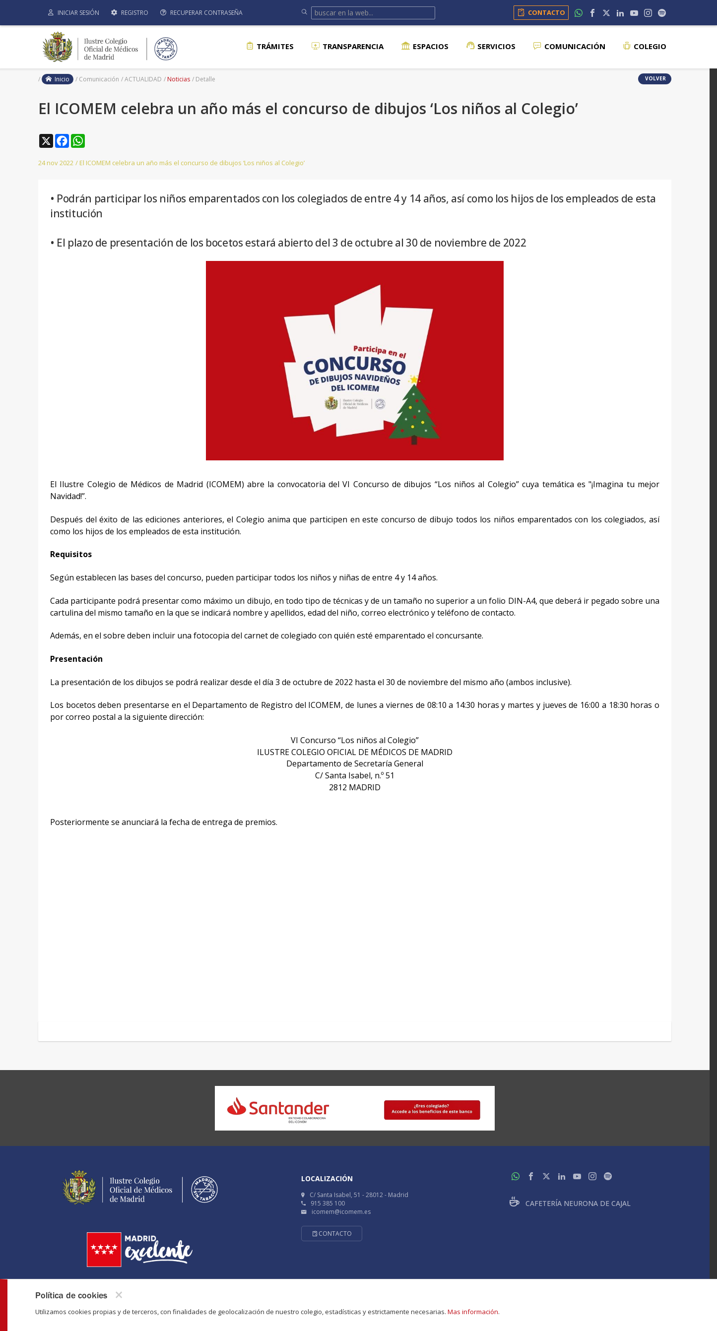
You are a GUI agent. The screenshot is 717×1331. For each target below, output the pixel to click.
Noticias (178, 79)
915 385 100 (328, 1203)
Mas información (473, 1311)
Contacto (539, 12)
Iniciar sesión (73, 12)
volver (655, 78)
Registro (129, 12)
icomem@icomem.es (341, 1211)
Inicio (57, 79)
